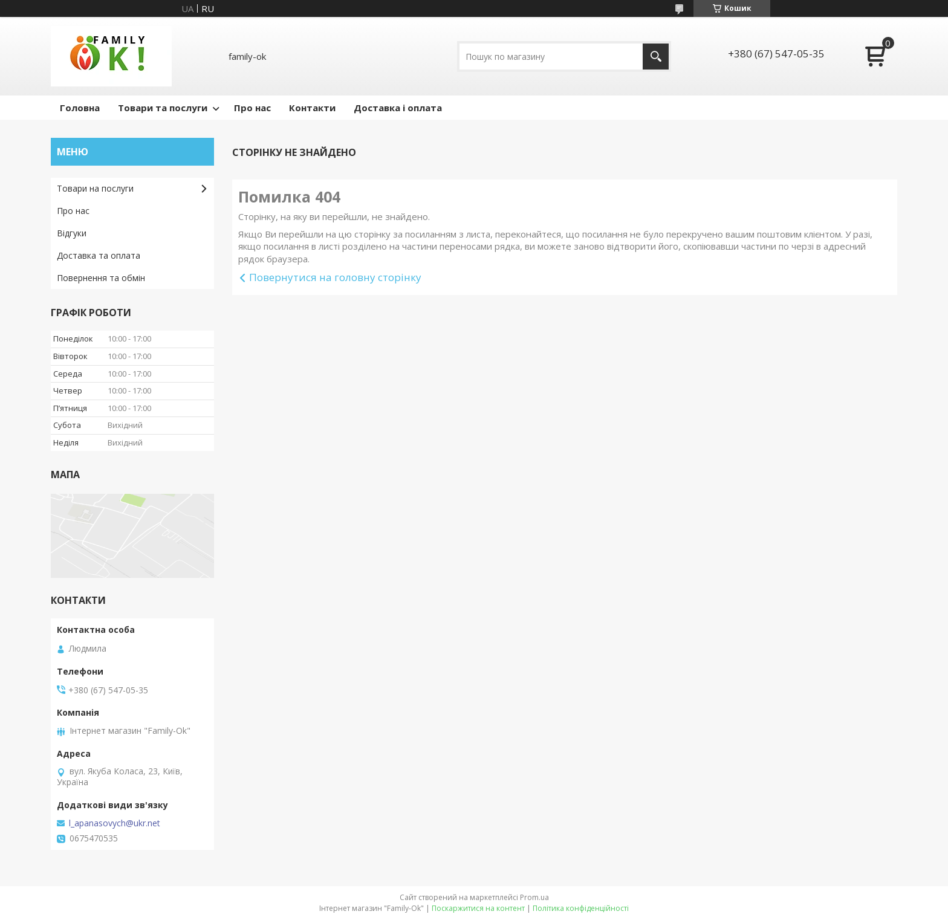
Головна (80, 108)
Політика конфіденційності (581, 908)
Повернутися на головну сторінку (335, 277)
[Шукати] (656, 57)
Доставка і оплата (398, 108)
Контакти (312, 108)
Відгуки (71, 233)
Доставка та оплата (98, 255)
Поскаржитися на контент (478, 908)
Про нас (252, 108)
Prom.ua (534, 897)
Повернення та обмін (101, 277)
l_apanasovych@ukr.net (114, 823)
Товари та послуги (162, 108)
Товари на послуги (95, 188)
